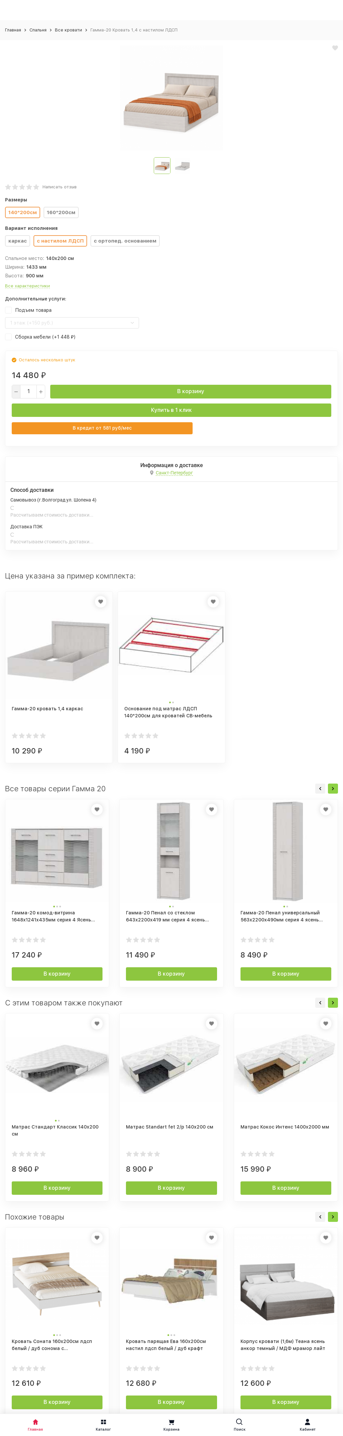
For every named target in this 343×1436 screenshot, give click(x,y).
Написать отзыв (60, 186)
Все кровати (68, 29)
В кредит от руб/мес (102, 428)
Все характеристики (27, 285)
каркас (17, 241)
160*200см (61, 212)
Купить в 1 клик (171, 410)
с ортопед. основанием (125, 241)
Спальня (38, 29)
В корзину (190, 391)
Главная (13, 29)
